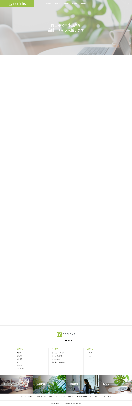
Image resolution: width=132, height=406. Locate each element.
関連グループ (21, 365)
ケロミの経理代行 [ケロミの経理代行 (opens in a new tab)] (57, 356)
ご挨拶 (19, 353)
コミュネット (91, 356)
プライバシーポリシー (27, 396)
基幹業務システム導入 (58, 362)
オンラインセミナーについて (64, 396)
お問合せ (83, 3)
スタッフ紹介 (21, 368)
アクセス (19, 362)
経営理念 (19, 359)
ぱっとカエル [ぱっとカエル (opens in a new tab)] (56, 359)
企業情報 (66, 3)
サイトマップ (107, 396)
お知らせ (90, 349)
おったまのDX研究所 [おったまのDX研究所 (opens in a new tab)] (58, 353)
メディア (89, 353)
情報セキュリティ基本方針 (45, 396)
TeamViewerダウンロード (84, 396)
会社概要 (19, 356)
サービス (57, 3)
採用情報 (74, 3)
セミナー (48, 3)
